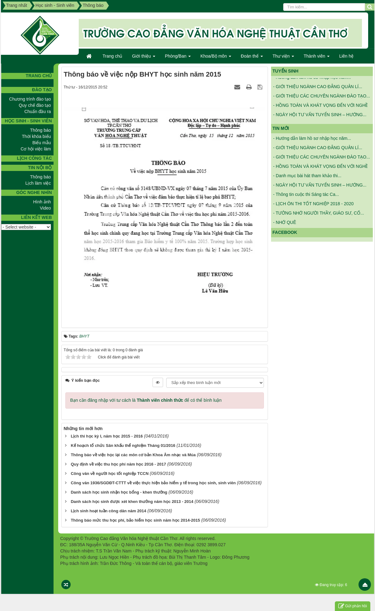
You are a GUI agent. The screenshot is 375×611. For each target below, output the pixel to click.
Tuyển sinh (285, 71)
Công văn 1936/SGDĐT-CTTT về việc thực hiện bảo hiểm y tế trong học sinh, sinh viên (153, 483)
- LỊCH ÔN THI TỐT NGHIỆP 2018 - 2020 (313, 203)
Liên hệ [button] (346, 56)
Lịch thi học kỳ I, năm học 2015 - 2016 (107, 436)
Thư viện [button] (283, 58)
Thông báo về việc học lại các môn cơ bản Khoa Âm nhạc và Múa (133, 454)
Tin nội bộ (40, 167)
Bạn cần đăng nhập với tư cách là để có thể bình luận (146, 400)
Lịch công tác (34, 158)
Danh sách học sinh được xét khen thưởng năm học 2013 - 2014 (132, 501)
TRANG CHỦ (39, 75)
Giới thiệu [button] (143, 58)
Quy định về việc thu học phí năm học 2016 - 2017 (118, 464)
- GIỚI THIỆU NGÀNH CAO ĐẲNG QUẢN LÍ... (317, 88)
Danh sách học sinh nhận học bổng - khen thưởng (119, 492)
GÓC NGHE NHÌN (34, 192)
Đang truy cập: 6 (331, 585)
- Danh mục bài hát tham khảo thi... (307, 175)
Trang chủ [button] (113, 56)
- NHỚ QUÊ (284, 222)
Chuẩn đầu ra (37, 111)
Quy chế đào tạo (35, 105)
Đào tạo (42, 89)
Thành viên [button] (317, 58)
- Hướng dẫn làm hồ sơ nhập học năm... (312, 79)
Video (45, 208)
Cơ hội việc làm (36, 148)
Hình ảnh (42, 201)
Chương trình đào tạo (30, 99)
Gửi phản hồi (352, 606)
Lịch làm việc (38, 183)
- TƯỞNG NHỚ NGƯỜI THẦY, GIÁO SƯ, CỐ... (318, 213)
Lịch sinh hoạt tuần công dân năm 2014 (108, 511)
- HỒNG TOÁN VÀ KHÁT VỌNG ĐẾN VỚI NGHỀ (320, 107)
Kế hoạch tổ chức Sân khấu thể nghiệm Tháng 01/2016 (123, 445)
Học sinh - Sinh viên (28, 120)
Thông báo (40, 130)
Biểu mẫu (41, 142)
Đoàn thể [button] (252, 58)
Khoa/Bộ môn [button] (215, 58)
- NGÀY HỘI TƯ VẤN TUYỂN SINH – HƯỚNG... (320, 116)
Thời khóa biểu (36, 136)
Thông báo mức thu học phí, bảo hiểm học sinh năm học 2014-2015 (135, 520)
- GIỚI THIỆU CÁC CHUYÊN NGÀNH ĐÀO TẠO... (321, 98)
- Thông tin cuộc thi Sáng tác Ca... (306, 194)
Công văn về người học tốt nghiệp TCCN (109, 473)
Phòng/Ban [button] (178, 58)
